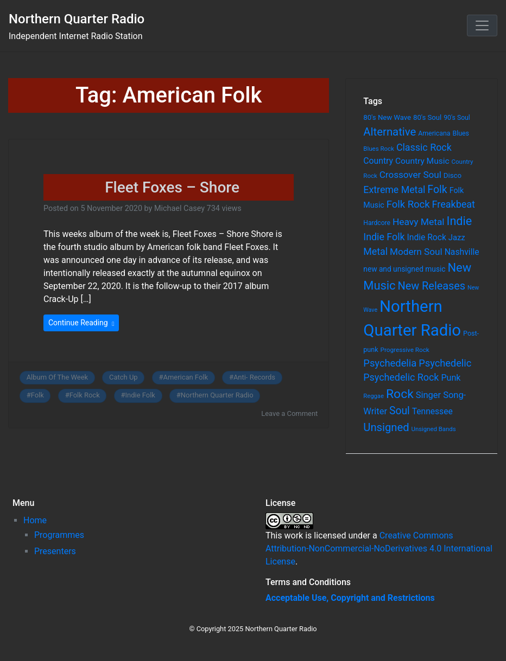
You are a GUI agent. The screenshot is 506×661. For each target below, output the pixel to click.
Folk (37, 395)
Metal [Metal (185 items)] (375, 251)
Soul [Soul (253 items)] (399, 411)
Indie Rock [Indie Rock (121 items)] (426, 237)
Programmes (59, 535)
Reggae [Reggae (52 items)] (373, 396)
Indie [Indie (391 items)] (459, 221)
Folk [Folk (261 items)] (437, 189)
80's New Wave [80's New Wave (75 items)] (387, 117)
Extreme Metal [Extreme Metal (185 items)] (394, 189)
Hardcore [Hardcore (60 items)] (376, 223)
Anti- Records (254, 377)
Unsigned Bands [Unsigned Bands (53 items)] (434, 429)
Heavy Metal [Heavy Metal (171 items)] (419, 221)
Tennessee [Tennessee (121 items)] (432, 411)
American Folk (185, 377)
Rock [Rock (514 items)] (400, 394)
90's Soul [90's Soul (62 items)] (457, 117)
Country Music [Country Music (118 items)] (422, 161)
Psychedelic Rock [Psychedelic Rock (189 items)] (401, 377)
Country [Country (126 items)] (378, 161)
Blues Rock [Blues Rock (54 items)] (378, 148)
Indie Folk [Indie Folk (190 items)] (383, 236)
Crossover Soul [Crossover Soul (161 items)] (410, 174)
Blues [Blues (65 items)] (460, 133)
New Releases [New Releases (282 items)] (432, 286)
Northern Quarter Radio (76, 19)
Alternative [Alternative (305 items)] (389, 131)
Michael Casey (179, 208)
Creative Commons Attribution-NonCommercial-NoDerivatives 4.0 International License (378, 548)
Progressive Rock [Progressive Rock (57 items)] (405, 350)
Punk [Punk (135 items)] (450, 378)
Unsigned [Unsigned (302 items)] (386, 427)
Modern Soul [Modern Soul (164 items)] (416, 251)
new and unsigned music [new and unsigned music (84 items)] (404, 269)
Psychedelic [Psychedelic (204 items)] (445, 363)
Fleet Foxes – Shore (172, 187)
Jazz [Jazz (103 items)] (456, 237)
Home (35, 520)
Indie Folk (140, 395)
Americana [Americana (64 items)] (434, 133)
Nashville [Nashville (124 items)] (462, 252)
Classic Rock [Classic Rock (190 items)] (424, 147)
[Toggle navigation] (482, 25)
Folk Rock (84, 395)
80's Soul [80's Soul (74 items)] (427, 117)
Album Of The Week (57, 377)
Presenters (55, 551)
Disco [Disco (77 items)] (452, 175)
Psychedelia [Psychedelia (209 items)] (389, 363)
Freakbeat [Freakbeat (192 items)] (453, 204)
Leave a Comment (289, 413)
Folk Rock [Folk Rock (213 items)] (408, 204)
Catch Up (123, 377)
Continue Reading (81, 322)
